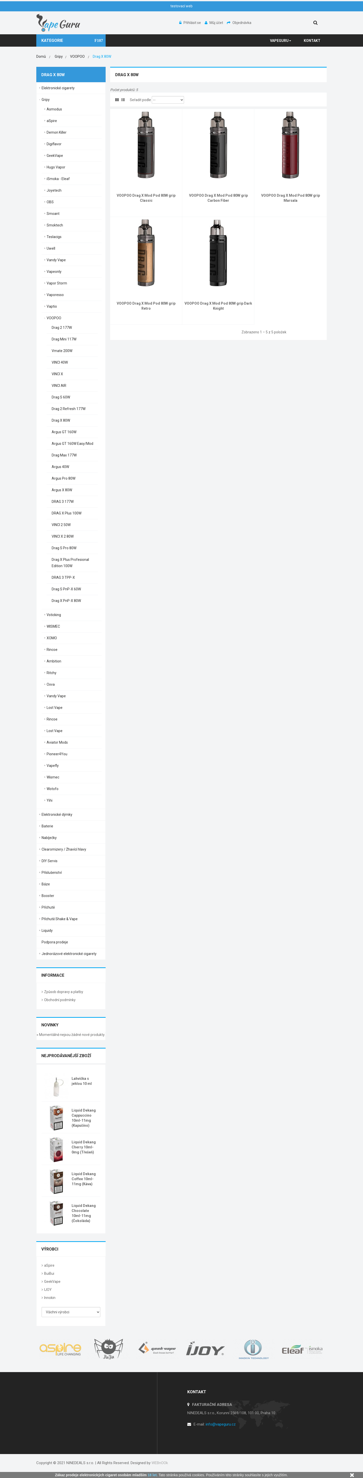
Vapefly (53, 766)
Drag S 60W (61, 397)
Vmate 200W (62, 351)
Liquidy (47, 931)
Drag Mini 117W (64, 339)
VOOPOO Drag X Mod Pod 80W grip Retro (146, 305)
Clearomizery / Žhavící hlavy (64, 849)
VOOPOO (54, 318)
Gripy (46, 100)
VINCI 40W (60, 362)
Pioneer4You (57, 754)
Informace (52, 975)
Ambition (54, 661)
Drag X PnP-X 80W (66, 601)
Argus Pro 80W (63, 478)
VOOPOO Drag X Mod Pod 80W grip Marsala (290, 197)
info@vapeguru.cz (221, 1424)
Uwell (51, 248)
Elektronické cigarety (58, 88)
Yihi (49, 800)
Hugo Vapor (56, 167)
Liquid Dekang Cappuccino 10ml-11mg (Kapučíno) (84, 1117)
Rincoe (52, 650)
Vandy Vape (56, 260)
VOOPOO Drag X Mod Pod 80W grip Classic (146, 197)
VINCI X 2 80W (63, 536)
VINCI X (57, 374)
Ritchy (51, 673)
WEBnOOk (160, 1463)
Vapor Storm (57, 283)
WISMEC (53, 626)
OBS (50, 202)
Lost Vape (55, 708)
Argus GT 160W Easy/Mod (72, 444)
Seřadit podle (140, 100)
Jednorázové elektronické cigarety (69, 954)
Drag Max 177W (64, 455)
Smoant (53, 214)
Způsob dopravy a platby (63, 992)
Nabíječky (49, 838)
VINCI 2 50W (61, 525)
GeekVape (55, 156)
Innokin (49, 1298)
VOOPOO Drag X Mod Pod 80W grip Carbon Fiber (218, 197)
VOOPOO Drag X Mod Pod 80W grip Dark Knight (218, 305)
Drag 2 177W (62, 328)
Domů (41, 56)
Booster (48, 896)
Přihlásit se (190, 23)
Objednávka (239, 23)
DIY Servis (49, 861)
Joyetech (54, 190)
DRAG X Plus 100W (66, 513)
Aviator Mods (57, 742)
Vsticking (54, 615)
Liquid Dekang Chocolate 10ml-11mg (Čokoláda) (84, 1213)
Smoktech (55, 225)
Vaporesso (55, 295)
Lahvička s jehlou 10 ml (82, 1081)
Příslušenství (52, 873)
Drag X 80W (61, 420)
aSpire (52, 121)
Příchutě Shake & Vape (60, 919)
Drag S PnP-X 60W (66, 589)
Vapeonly (54, 272)
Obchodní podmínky (60, 1000)
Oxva (51, 684)
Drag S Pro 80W (64, 548)
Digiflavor (54, 144)
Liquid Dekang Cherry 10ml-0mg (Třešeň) (84, 1147)
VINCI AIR (59, 386)
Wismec (53, 777)
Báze (46, 884)
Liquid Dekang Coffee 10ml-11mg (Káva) (84, 1179)
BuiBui (49, 1273)
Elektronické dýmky (57, 815)
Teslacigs (54, 237)
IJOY (48, 1290)
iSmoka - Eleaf (58, 179)
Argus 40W (60, 467)
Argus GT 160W (64, 432)
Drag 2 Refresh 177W (68, 409)
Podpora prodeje (55, 942)
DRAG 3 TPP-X (63, 577)
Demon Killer (57, 132)
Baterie (47, 826)
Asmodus (54, 109)
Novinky (49, 1025)
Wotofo (52, 789)
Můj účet (214, 23)
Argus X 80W (62, 490)
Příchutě (48, 907)
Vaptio (52, 306)
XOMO (52, 638)
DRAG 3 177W (63, 502)
